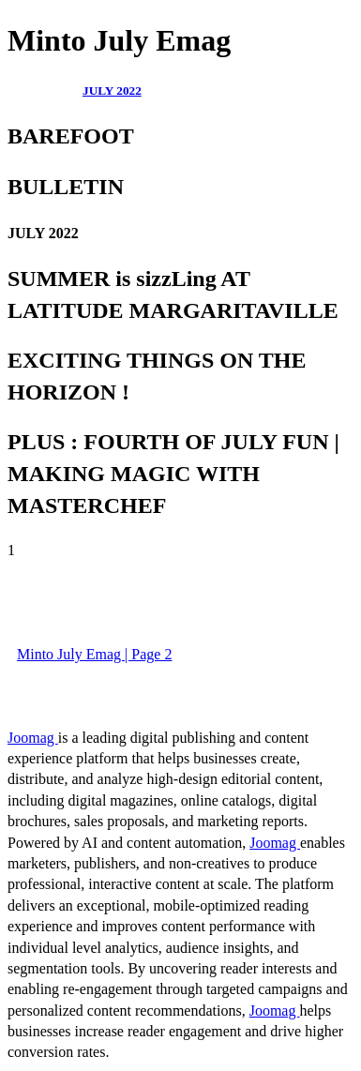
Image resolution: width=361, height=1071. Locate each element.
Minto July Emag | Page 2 (94, 654)
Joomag (33, 738)
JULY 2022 (112, 90)
